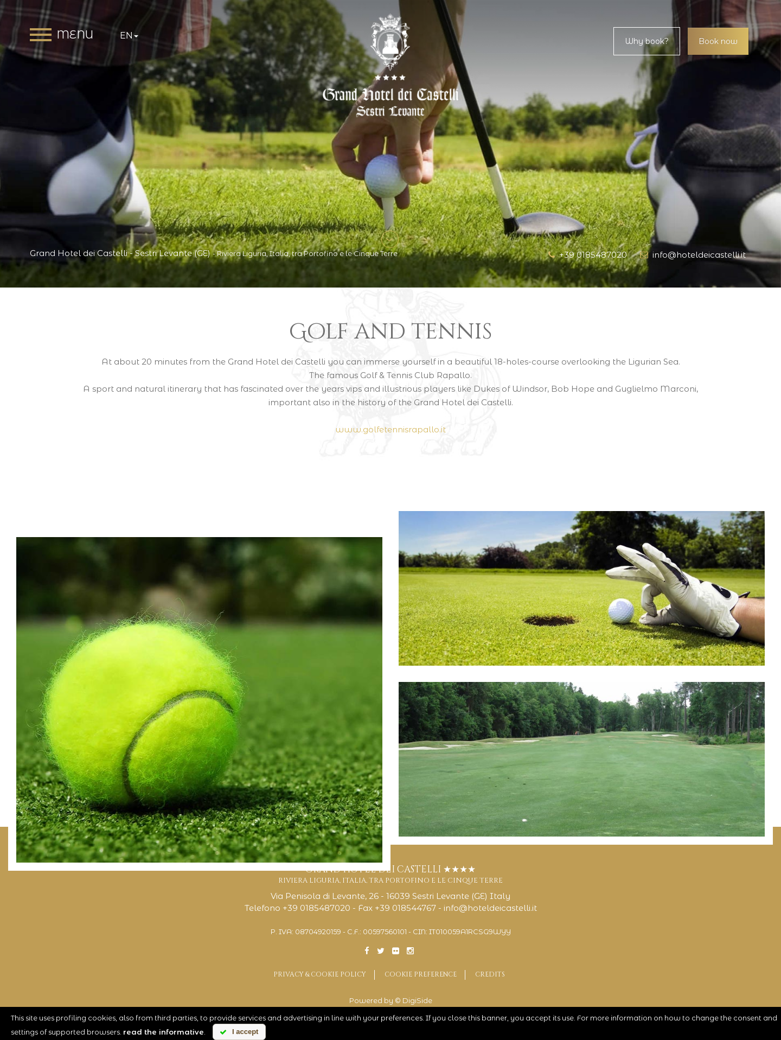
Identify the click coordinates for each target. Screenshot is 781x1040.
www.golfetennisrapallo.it (390, 429)
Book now (718, 41)
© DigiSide (413, 1001)
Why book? (647, 41)
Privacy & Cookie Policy (319, 974)
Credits (490, 974)
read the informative (163, 1032)
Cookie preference (421, 974)
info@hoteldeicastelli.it (693, 255)
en (129, 35)
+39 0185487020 (587, 255)
